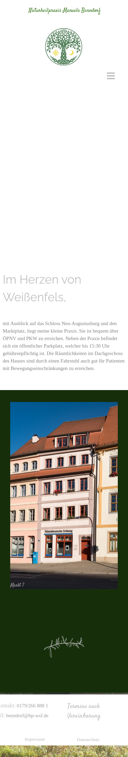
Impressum (35, 739)
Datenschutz (88, 739)
